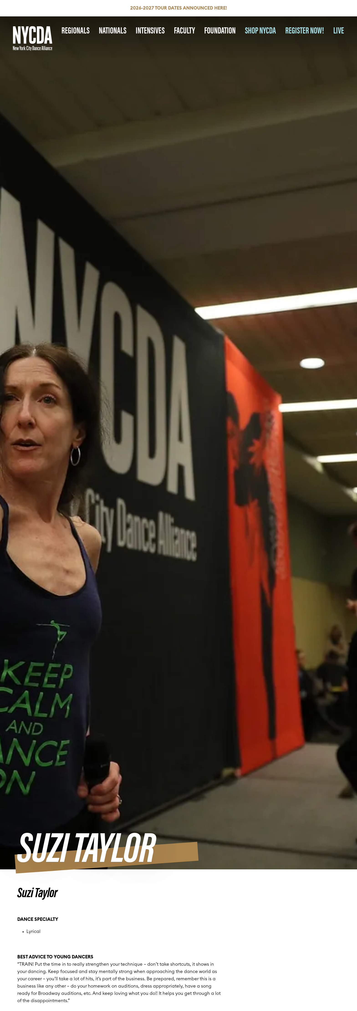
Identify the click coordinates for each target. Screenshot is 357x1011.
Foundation (220, 29)
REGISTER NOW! (304, 29)
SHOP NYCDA (260, 29)
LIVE (338, 29)
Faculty (184, 29)
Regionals (75, 29)
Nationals (112, 29)
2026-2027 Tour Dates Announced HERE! (178, 8)
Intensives (150, 29)
